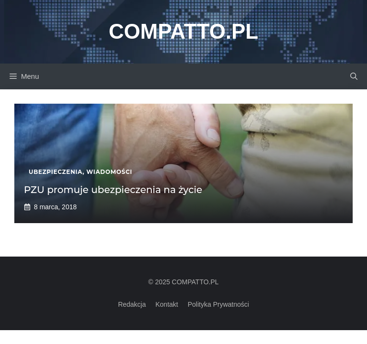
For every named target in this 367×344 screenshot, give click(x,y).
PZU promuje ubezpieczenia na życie (113, 189)
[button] (354, 76)
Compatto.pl (184, 31)
